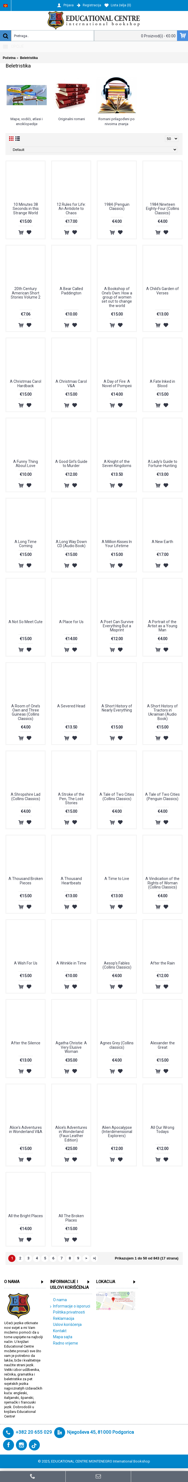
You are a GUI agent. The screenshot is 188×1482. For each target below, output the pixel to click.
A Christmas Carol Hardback (25, 383)
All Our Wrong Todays (162, 1129)
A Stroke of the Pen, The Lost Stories (71, 798)
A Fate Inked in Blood (162, 383)
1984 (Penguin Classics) (116, 206)
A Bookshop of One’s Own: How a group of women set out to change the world (117, 297)
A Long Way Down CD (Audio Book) (71, 543)
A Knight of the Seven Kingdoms (116, 463)
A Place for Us (71, 622)
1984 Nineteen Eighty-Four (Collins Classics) (162, 208)
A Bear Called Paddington (71, 290)
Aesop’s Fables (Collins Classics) (117, 965)
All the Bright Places (25, 1216)
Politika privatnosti (67, 1312)
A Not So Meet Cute (26, 622)
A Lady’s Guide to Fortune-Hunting (162, 463)
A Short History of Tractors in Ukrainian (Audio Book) (162, 712)
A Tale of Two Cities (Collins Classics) (116, 796)
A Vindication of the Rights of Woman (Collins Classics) (162, 882)
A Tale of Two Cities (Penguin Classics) (162, 796)
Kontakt (58, 1331)
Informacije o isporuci (70, 1306)
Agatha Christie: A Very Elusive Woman (71, 1047)
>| (94, 1258)
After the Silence (25, 1043)
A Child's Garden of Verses (162, 290)
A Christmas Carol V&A (71, 383)
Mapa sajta (61, 1337)
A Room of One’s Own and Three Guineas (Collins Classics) (25, 712)
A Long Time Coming (26, 543)
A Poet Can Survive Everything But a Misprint (117, 626)
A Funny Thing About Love (25, 463)
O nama (58, 1300)
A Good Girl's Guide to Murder (71, 463)
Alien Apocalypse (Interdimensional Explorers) (117, 1131)
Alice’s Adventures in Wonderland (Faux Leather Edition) (71, 1133)
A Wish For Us (25, 963)
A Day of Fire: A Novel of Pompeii (117, 383)
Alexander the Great (162, 1045)
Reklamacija (62, 1318)
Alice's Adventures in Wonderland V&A (25, 1129)
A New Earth (162, 541)
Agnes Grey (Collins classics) (117, 1045)
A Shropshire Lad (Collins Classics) (25, 796)
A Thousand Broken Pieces (26, 880)
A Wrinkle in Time (71, 963)
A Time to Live (116, 878)
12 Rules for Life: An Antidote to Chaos (71, 208)
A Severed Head (71, 706)
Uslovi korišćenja (66, 1324)
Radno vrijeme (64, 1343)
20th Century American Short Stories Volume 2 (25, 292)
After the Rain (162, 963)
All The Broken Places (71, 1218)
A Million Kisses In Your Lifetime (117, 543)
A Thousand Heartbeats (71, 880)
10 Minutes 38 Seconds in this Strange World (26, 208)
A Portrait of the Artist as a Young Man (162, 626)
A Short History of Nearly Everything (116, 708)
